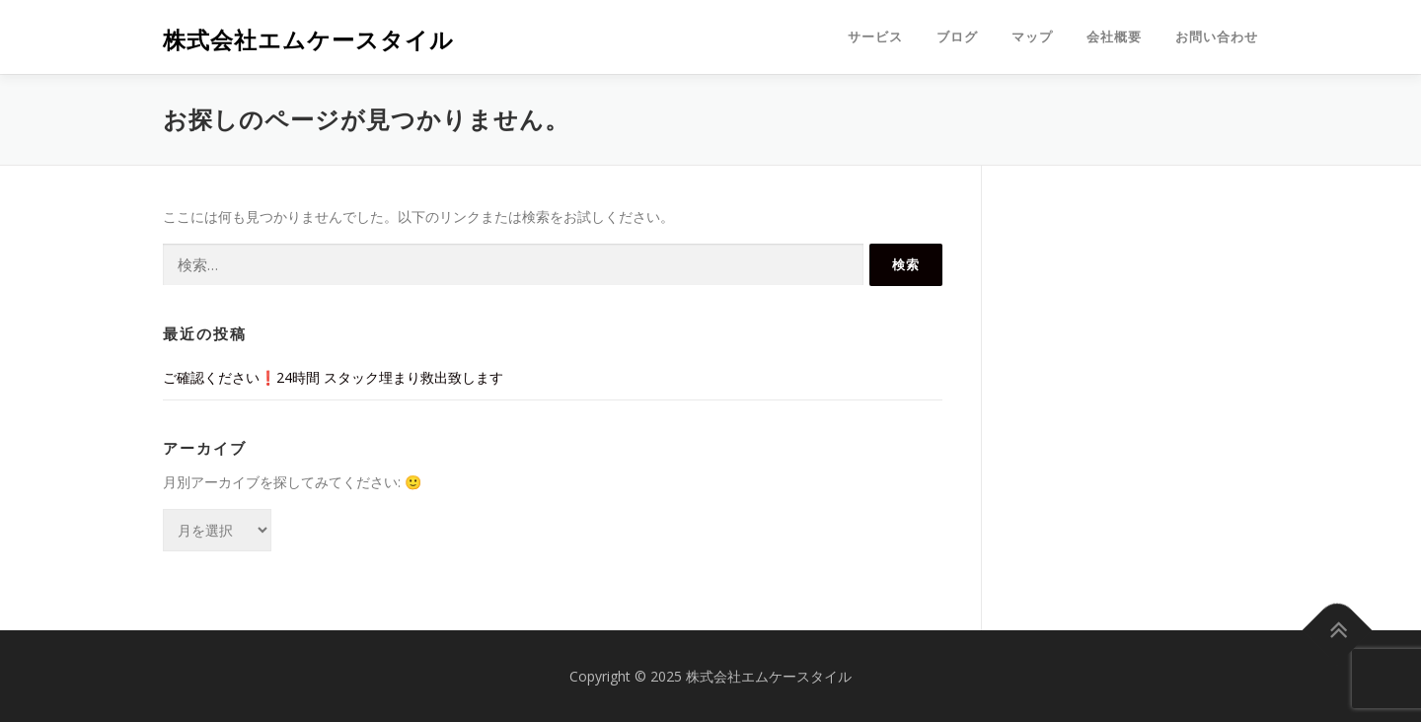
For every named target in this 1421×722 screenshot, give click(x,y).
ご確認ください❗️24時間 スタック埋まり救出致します (333, 377)
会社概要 (1114, 37)
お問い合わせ (1216, 37)
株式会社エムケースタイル (308, 40)
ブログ (957, 37)
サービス (875, 37)
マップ (1032, 37)
